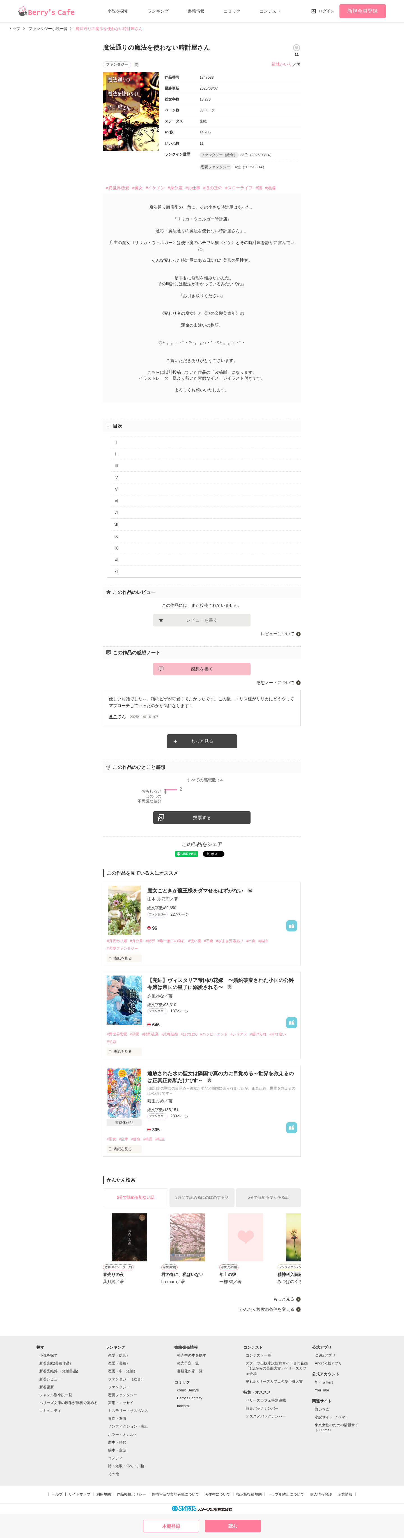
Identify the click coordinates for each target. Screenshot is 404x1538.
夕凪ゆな (155, 996)
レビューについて (277, 633)
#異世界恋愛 (117, 187)
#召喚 (208, 941)
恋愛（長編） (119, 1363)
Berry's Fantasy (189, 1398)
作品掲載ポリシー (131, 1494)
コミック (232, 11)
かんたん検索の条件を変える (267, 1309)
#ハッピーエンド (214, 1034)
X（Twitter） (325, 1382)
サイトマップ (79, 1494)
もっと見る (202, 741)
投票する (202, 817)
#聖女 (111, 1139)
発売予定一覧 (188, 1363)
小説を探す (117, 11)
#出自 (251, 941)
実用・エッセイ (121, 1403)
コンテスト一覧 (258, 1355)
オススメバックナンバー (266, 1416)
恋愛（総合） (119, 1355)
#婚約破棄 (150, 1034)
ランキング (158, 11)
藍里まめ (155, 1101)
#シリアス (239, 1034)
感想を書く (202, 669)
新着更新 (46, 1387)
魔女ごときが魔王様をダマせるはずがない (196, 891)
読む (232, 1526)
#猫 (259, 187)
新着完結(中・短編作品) (58, 1371)
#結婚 (263, 941)
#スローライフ (238, 187)
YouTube (322, 1390)
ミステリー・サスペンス (128, 1411)
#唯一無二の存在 (171, 941)
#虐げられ (258, 1034)
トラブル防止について (286, 1494)
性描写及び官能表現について (175, 1494)
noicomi (183, 1406)
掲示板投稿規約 (249, 1494)
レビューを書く (202, 620)
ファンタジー (119, 1387)
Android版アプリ (328, 1363)
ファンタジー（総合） (126, 1379)
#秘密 (150, 941)
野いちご (322, 1409)
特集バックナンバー (262, 1408)
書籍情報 (196, 11)
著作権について (217, 1494)
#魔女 (137, 187)
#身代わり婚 (117, 941)
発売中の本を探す (191, 1355)
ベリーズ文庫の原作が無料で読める (68, 1403)
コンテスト (270, 11)
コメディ (115, 1458)
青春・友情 (117, 1418)
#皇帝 (123, 1139)
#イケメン (155, 187)
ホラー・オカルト (122, 1434)
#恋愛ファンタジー (122, 948)
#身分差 (174, 187)
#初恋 (111, 1042)
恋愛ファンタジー (122, 1395)
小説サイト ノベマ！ (332, 1417)
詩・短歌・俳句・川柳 (126, 1466)
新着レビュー (50, 1379)
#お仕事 (192, 187)
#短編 (270, 187)
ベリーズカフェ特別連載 (266, 1400)
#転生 (159, 1139)
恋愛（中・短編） (122, 1371)
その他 (113, 1474)
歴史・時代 (117, 1442)
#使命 (135, 1139)
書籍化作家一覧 (190, 1371)
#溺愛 (134, 1034)
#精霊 (147, 1139)
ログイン (326, 11)
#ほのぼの (212, 187)
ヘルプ (57, 1494)
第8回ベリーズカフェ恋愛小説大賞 (274, 1381)
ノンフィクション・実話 (128, 1426)
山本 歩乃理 (158, 899)
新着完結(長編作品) (55, 1363)
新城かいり (281, 64)
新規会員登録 (362, 11)
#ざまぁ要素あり (230, 941)
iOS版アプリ (325, 1355)
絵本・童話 (117, 1450)
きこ (113, 716)
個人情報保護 (321, 1494)
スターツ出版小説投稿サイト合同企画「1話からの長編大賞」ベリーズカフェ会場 (277, 1368)
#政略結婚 (169, 1034)
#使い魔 (194, 941)
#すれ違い (277, 1034)
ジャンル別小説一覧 (55, 1395)
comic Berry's (188, 1390)
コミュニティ (50, 1411)
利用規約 (103, 1494)
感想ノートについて (275, 682)
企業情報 (345, 1494)
